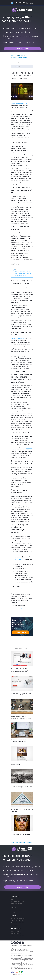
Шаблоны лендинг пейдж (17, 920)
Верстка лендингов (16, 931)
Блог (12, 899)
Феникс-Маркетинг (24, 949)
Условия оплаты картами (16, 974)
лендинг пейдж (19, 560)
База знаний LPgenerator (17, 901)
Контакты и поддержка (17, 910)
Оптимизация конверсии (17, 936)
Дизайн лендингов (16, 933)
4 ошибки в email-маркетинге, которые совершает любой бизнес (21, 787)
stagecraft (18, 611)
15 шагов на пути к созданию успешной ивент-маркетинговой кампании (21, 740)
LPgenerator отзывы (16, 903)
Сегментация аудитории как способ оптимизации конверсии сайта (23, 273)
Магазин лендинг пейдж (17, 923)
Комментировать (20, 632)
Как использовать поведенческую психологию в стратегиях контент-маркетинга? (20, 834)
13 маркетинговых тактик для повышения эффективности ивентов (21, 717)
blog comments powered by (21, 842)
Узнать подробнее (22, 49)
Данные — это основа (17, 338)
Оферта (13, 912)
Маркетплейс (14, 925)
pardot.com (22, 608)
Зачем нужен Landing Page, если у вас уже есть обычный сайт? (21, 694)
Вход (31, 3)
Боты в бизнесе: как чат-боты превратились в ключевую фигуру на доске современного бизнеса (21, 670)
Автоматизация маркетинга (19, 103)
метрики (13, 202)
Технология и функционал (18, 918)
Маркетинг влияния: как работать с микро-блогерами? (20, 763)
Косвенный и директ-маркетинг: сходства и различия (22, 810)
